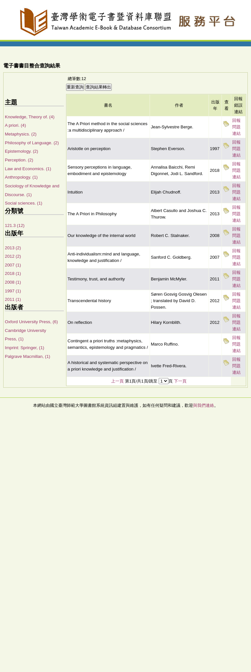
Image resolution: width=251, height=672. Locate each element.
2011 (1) (13, 299)
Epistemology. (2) (21, 151)
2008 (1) (13, 282)
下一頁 (180, 381)
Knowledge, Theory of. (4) (29, 116)
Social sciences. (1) (23, 203)
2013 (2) (13, 247)
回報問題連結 (236, 127)
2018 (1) (13, 273)
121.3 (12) (15, 225)
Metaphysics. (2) (21, 134)
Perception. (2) (19, 160)
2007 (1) (13, 265)
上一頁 (117, 381)
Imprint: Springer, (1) (24, 347)
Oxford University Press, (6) (31, 321)
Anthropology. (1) (21, 177)
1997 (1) (13, 291)
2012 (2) (13, 256)
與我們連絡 (203, 405)
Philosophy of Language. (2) (32, 142)
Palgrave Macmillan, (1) (27, 356)
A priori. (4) (15, 125)
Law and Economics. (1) (28, 168)
